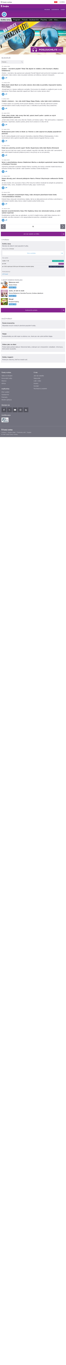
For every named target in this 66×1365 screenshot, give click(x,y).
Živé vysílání (5, 993)
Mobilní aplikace (7, 1000)
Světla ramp (6, 706)
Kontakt (36, 987)
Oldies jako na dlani (9, 911)
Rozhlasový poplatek (40, 989)
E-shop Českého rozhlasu (12, 742)
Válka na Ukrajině (7, 976)
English (29, 1033)
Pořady (25, 20)
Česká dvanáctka (8, 820)
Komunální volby (7, 979)
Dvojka (61, 726)
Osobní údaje (11, 1033)
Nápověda (37, 979)
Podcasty (5, 998)
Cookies (3, 1033)
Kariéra (36, 984)
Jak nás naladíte (39, 976)
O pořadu (5, 668)
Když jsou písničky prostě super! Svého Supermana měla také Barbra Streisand (30, 405)
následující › (62, 654)
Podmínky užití (21, 1033)
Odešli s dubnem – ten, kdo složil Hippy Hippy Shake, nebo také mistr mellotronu (31, 229)
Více (56, 20)
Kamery (63, 9)
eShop (4, 984)
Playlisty (44, 20)
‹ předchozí (3, 654)
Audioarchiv (55, 9)
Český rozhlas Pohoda (56, 729)
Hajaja (4, 865)
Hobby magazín (7, 958)
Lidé (50, 20)
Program (47, 9)
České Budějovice (58, 723)
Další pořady (7, 781)
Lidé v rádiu (37, 982)
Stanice (4, 982)
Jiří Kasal (5, 737)
